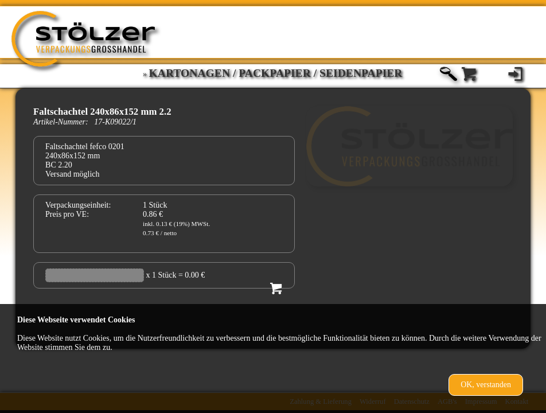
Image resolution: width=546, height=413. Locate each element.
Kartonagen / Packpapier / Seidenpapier (276, 73)
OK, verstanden (486, 384)
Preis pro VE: (67, 214)
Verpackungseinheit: (78, 205)
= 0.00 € (191, 275)
